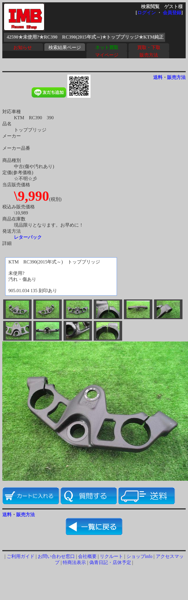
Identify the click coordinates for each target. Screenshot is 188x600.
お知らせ (22, 47)
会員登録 (172, 12)
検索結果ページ (64, 47)
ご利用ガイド (21, 556)
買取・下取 (148, 47)
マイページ (106, 55)
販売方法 (149, 55)
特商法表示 (74, 562)
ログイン (146, 12)
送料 (157, 77)
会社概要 (87, 556)
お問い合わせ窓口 (56, 556)
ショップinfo (139, 556)
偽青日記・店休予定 (110, 562)
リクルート (111, 556)
